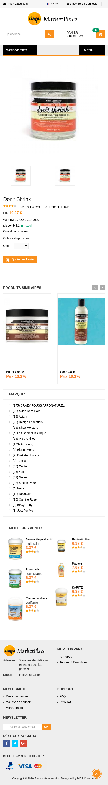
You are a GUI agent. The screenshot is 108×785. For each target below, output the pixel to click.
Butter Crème (15, 372)
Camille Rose (25, 499)
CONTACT (67, 702)
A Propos (66, 656)
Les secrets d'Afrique (29, 433)
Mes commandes (17, 696)
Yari (18, 472)
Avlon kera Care (26, 411)
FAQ (63, 696)
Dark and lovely (26, 455)
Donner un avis (57, 207)
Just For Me (23, 510)
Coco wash (67, 372)
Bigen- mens (23, 449)
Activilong (23, 444)
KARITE (78, 587)
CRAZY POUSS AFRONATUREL (39, 405)
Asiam (20, 416)
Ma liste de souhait (18, 702)
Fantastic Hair (82, 539)
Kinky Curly (22, 505)
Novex (20, 477)
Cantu (20, 466)
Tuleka (19, 460)
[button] (81, 3)
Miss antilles (24, 438)
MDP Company (86, 778)
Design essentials (28, 422)
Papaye (78, 563)
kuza (18, 488)
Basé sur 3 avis (29, 207)
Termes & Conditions (73, 662)
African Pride (24, 483)
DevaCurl (22, 494)
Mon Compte (14, 708)
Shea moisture (25, 427)
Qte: (6, 245)
